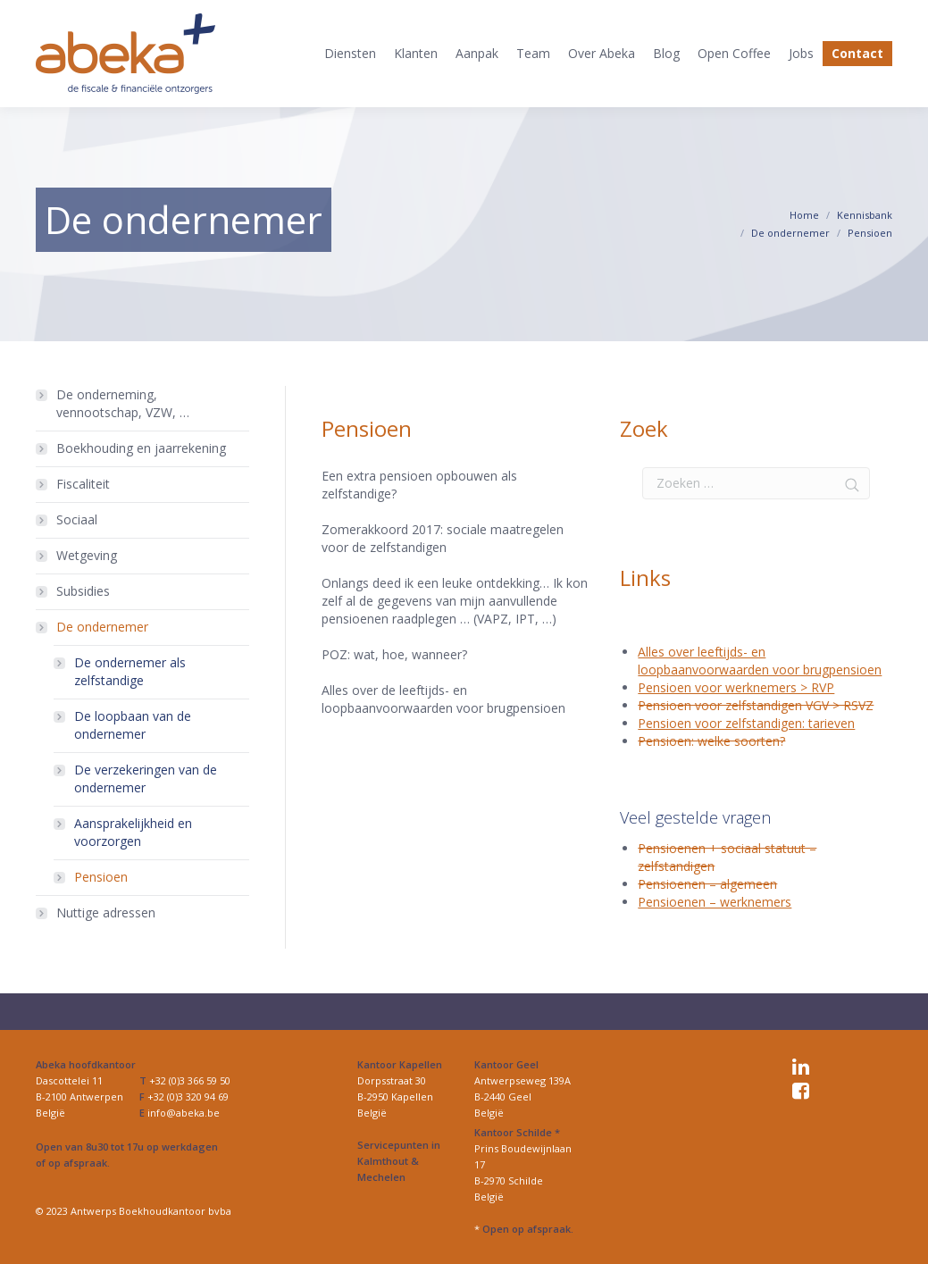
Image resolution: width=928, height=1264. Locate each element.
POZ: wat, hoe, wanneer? (394, 654)
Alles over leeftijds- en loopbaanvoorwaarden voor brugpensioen (760, 660)
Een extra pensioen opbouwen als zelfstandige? (419, 484)
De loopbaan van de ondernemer (132, 724)
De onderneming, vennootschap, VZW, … (122, 403)
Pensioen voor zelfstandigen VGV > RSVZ (756, 705)
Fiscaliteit (83, 483)
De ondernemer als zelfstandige (130, 671)
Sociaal (76, 519)
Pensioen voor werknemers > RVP (736, 687)
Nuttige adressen (105, 912)
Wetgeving (86, 555)
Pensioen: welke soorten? (711, 740)
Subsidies (83, 590)
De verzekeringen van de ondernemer (145, 778)
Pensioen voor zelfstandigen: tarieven (746, 723)
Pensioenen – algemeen (707, 883)
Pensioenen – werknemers (714, 901)
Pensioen (101, 876)
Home (804, 215)
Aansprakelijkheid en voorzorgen (133, 832)
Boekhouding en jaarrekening (141, 447)
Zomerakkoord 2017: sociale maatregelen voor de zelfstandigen (443, 538)
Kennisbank (864, 215)
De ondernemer (790, 232)
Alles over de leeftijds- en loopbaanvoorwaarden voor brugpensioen (443, 699)
